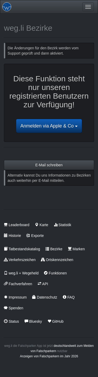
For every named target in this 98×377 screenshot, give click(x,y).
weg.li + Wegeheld (21, 273)
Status (11, 321)
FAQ (69, 297)
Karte (41, 225)
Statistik (62, 225)
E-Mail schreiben (48, 165)
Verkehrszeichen (20, 260)
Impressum (15, 297)
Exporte (35, 235)
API (43, 284)
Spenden (13, 308)
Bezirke (53, 249)
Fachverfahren (18, 284)
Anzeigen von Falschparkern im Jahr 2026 (49, 356)
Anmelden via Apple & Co (49, 126)
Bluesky (33, 321)
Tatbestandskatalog (22, 249)
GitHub (56, 321)
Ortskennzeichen (57, 260)
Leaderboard (16, 225)
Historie (12, 235)
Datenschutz (44, 297)
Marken (76, 249)
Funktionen (55, 273)
